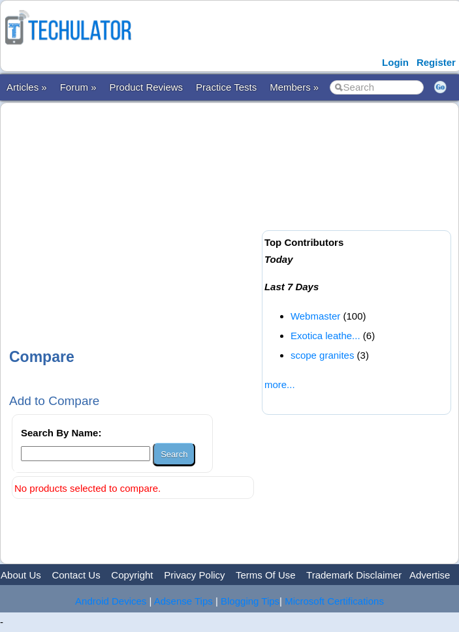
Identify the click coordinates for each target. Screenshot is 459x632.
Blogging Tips (250, 601)
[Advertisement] (232, 214)
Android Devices (110, 601)
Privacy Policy (194, 574)
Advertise (430, 574)
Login (395, 62)
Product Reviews (146, 87)
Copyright (132, 574)
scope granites (323, 355)
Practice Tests (226, 87)
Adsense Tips (183, 601)
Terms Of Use (266, 574)
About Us (21, 574)
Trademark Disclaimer (354, 574)
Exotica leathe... (325, 335)
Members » (294, 87)
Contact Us (76, 574)
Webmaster (315, 316)
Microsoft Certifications (334, 601)
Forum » (78, 87)
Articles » (27, 87)
